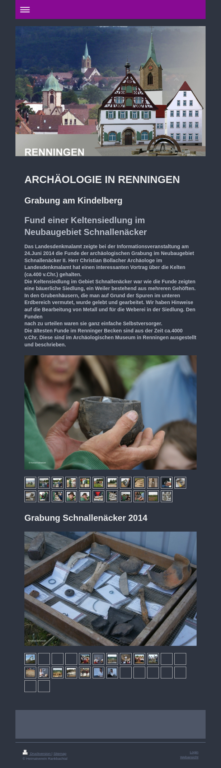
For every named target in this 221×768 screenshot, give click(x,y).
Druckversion (37, 753)
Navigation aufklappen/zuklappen (110, 9)
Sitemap (59, 753)
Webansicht (189, 757)
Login (194, 752)
